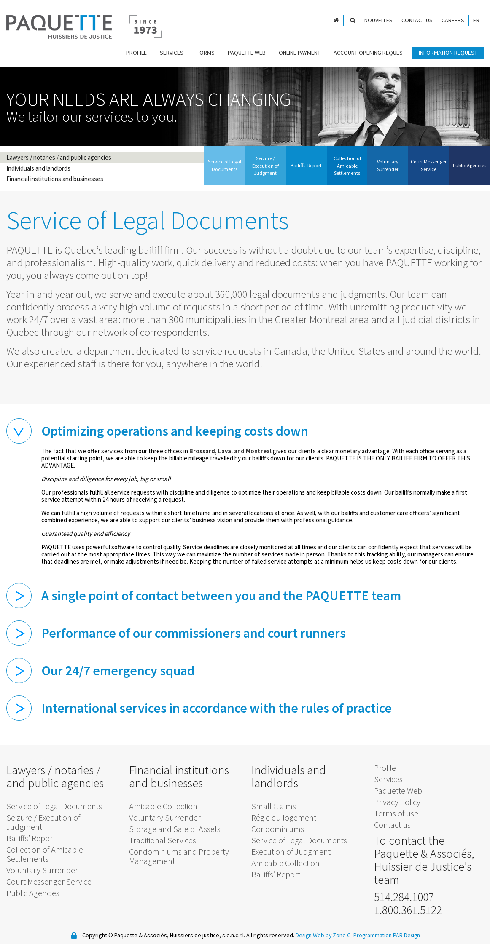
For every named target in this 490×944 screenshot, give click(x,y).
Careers (453, 20)
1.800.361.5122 (408, 908)
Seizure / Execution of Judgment (43, 820)
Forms (206, 52)
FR (476, 20)
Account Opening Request (370, 52)
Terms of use (396, 811)
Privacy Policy (397, 799)
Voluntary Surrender (42, 868)
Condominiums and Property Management (179, 854)
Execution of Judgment (291, 850)
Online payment (299, 52)
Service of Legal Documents (54, 804)
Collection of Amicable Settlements (44, 852)
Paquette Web (247, 52)
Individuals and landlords (38, 167)
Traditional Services (162, 838)
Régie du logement (283, 815)
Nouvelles (378, 20)
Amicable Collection (163, 804)
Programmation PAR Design (387, 933)
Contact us (417, 20)
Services (171, 52)
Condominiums (277, 827)
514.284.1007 (404, 894)
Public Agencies (32, 891)
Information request (448, 52)
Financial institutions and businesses (54, 178)
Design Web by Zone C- (323, 933)
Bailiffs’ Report (30, 836)
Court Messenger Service (49, 879)
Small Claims (273, 804)
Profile (136, 52)
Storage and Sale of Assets (175, 827)
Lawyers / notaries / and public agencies (58, 157)
